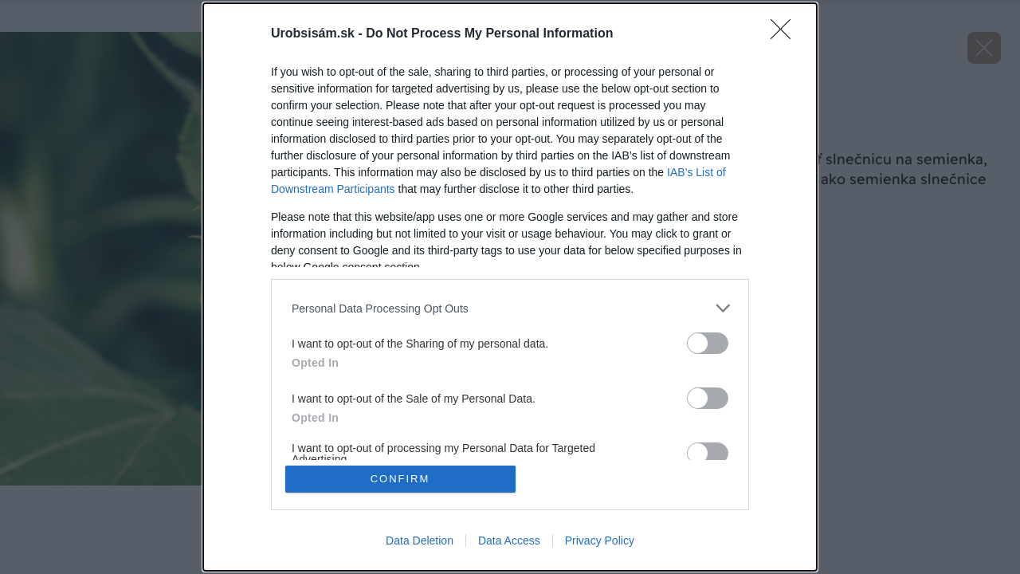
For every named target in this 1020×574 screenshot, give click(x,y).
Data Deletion (419, 540)
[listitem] (510, 308)
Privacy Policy (599, 540)
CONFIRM (400, 479)
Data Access (509, 540)
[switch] (707, 343)
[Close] (786, 34)
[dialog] (510, 287)
